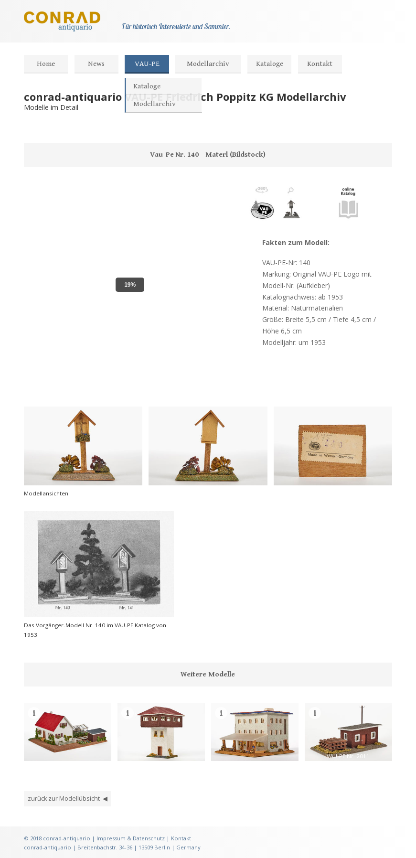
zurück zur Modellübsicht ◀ (67, 798)
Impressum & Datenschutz (130, 838)
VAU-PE (147, 64)
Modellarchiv (208, 64)
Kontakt (319, 64)
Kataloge (269, 64)
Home (46, 64)
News (96, 64)
